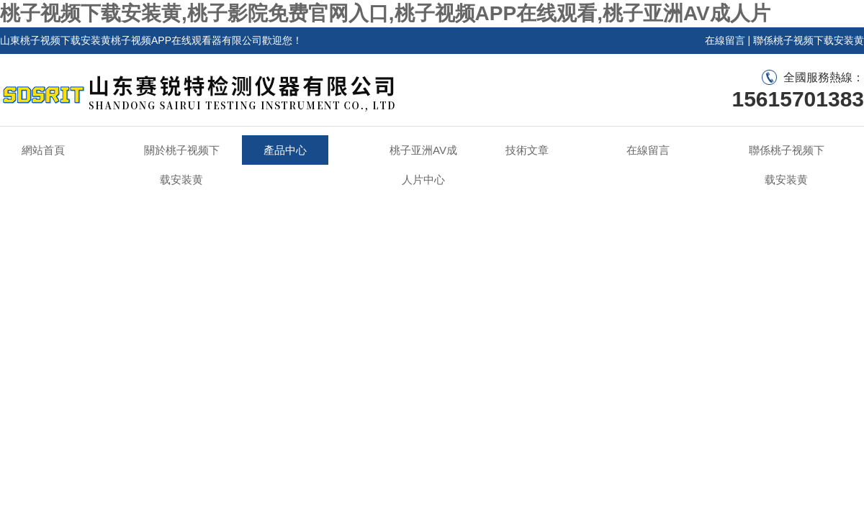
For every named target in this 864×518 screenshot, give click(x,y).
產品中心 (285, 150)
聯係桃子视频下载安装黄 (808, 40)
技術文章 (527, 150)
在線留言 (725, 40)
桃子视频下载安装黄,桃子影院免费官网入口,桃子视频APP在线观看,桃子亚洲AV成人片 (385, 13)
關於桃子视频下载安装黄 (182, 165)
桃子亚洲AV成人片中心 (423, 165)
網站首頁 (43, 150)
